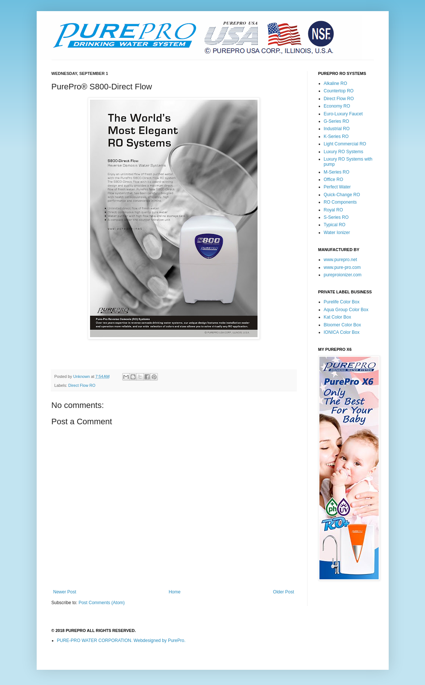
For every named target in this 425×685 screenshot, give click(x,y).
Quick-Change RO (342, 194)
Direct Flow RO (81, 385)
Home (174, 592)
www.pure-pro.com (342, 267)
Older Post (283, 592)
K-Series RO (336, 136)
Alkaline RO (335, 83)
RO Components (340, 202)
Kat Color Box (337, 317)
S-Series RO (336, 217)
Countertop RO (339, 90)
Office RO (333, 179)
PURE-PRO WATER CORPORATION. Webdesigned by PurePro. (121, 640)
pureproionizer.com (343, 274)
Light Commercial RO (345, 143)
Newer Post (64, 592)
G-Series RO (336, 121)
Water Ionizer (337, 232)
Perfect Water (337, 187)
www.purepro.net (340, 259)
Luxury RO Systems (343, 151)
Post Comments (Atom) (102, 602)
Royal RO (333, 210)
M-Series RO (336, 172)
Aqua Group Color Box (346, 309)
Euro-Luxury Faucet (343, 113)
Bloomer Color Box (342, 324)
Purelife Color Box (342, 301)
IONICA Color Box (342, 332)
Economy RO (337, 106)
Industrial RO (337, 128)
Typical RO (335, 224)
